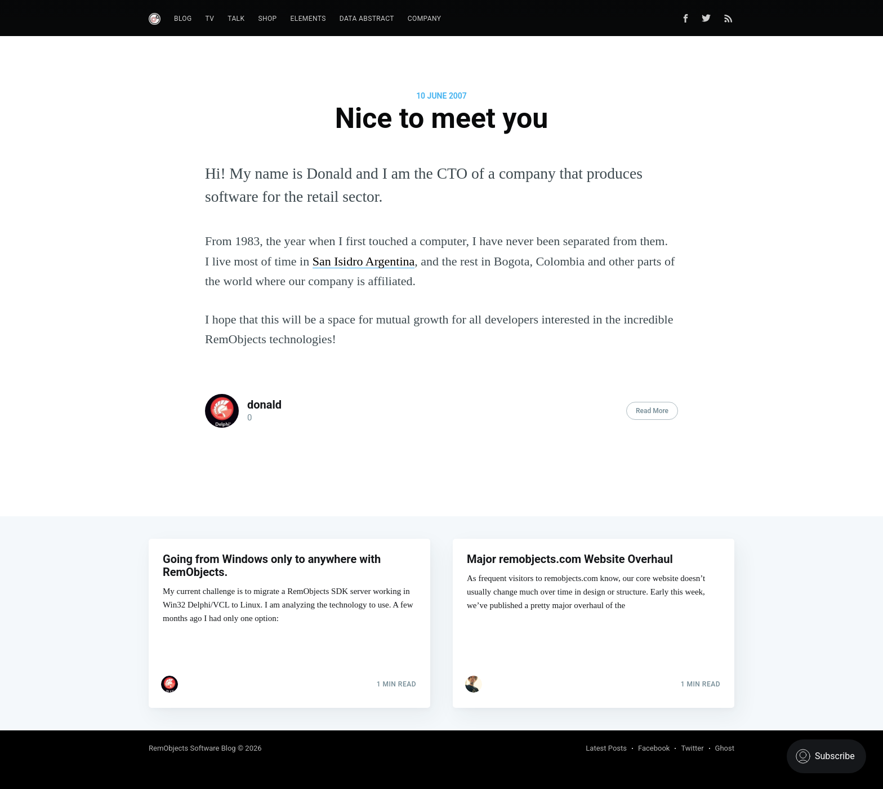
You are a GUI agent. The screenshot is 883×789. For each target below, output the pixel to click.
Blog (183, 19)
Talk (236, 19)
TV (210, 19)
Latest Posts (606, 748)
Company (425, 19)
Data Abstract (367, 19)
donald (264, 404)
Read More (652, 411)
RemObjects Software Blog (192, 748)
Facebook (654, 748)
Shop (267, 19)
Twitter (692, 748)
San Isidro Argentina (364, 261)
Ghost (724, 748)
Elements (308, 19)
